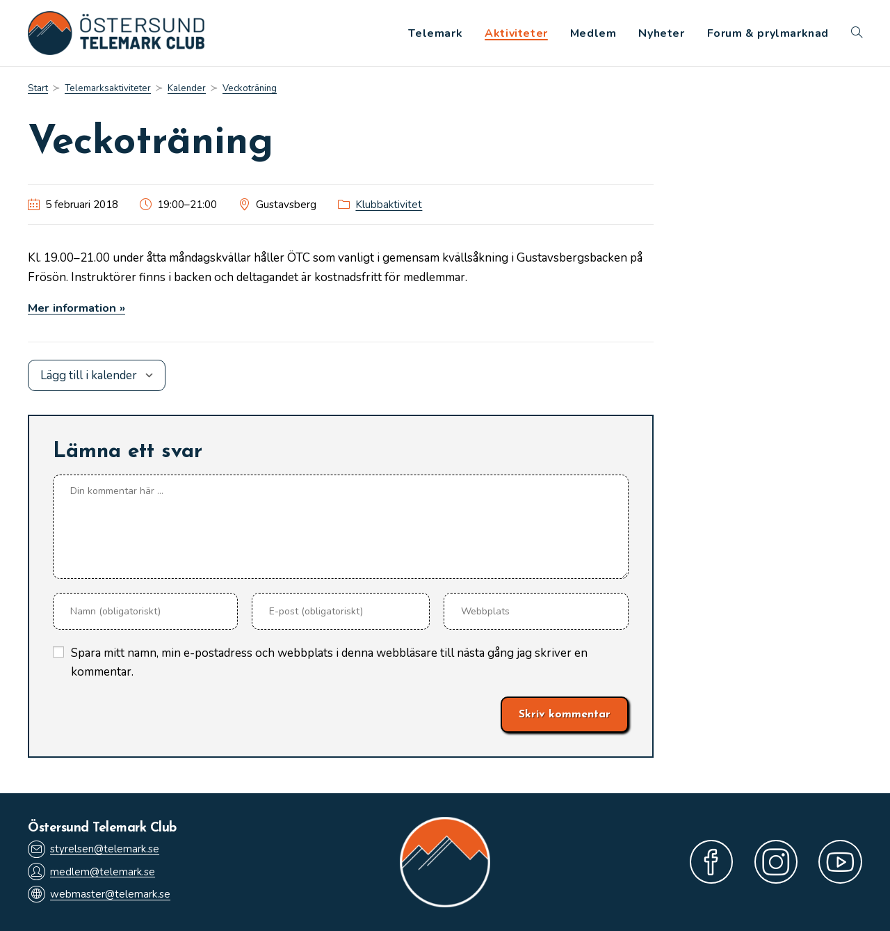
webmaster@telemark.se (99, 894)
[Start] (38, 88)
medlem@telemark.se (92, 871)
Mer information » (77, 308)
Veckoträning (252, 88)
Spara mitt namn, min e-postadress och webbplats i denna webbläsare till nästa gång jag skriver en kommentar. (329, 662)
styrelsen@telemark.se (94, 849)
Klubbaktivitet (388, 205)
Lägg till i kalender (88, 375)
